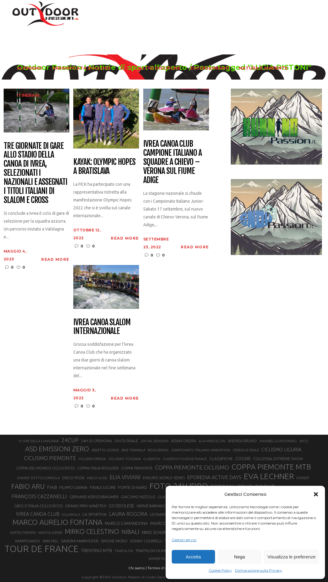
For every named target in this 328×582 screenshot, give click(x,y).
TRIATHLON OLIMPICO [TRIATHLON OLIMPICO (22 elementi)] (154, 551)
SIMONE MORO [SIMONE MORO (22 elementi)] (114, 541)
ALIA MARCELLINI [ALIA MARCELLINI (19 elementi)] (212, 441)
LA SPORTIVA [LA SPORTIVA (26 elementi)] (94, 514)
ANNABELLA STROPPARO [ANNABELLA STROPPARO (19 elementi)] (278, 441)
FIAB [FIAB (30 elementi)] (52, 487)
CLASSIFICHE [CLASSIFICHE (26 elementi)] (221, 458)
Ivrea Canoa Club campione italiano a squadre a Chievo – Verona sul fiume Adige (172, 162)
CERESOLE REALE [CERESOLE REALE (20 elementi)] (246, 450)
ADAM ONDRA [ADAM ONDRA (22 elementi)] (183, 441)
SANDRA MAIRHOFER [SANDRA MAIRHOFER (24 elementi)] (79, 541)
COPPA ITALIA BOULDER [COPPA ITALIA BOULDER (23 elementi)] (98, 468)
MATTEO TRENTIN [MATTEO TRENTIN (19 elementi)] (23, 533)
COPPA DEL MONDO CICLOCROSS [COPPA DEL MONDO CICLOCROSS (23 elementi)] (45, 468)
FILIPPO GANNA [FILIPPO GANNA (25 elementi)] (73, 487)
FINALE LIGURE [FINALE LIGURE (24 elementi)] (103, 487)
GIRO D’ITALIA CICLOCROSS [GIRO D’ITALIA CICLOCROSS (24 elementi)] (38, 506)
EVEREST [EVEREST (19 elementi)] (303, 478)
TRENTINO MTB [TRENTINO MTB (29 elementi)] (96, 550)
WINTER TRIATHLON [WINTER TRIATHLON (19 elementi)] (163, 559)
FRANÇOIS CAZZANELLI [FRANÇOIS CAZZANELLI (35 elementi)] (39, 496)
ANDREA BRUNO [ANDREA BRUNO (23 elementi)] (242, 441)
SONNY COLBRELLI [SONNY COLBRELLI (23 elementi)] (146, 541)
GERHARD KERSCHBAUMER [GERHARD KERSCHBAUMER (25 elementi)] (93, 497)
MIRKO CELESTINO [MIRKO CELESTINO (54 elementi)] (92, 531)
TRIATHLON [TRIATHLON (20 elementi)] (123, 551)
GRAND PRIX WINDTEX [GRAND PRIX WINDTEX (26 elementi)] (85, 505)
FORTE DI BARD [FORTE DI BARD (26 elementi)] (132, 487)
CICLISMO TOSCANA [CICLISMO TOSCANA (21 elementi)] (124, 459)
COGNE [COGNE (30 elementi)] (243, 458)
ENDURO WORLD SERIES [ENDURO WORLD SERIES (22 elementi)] (164, 478)
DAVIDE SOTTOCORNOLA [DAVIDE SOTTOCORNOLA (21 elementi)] (38, 478)
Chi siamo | (137, 568)
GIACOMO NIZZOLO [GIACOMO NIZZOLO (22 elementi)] (138, 497)
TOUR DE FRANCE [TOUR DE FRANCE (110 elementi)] (41, 549)
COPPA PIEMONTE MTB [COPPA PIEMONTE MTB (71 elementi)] (271, 467)
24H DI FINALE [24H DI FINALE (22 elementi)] (126, 441)
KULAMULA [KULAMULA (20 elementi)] (71, 514)
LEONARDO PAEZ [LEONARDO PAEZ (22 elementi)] (165, 514)
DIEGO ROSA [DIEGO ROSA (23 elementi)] (73, 478)
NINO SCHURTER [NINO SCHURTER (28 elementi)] (158, 532)
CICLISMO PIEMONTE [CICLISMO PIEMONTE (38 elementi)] (50, 458)
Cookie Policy (220, 570)
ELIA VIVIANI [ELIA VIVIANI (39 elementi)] (125, 477)
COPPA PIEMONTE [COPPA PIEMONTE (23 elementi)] (137, 468)
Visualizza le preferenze (291, 556)
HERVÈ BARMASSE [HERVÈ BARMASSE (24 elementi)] (153, 506)
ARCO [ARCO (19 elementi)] (303, 441)
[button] (316, 494)
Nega (239, 556)
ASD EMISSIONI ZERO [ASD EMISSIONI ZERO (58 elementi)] (57, 449)
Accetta (193, 556)
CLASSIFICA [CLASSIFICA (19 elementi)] (151, 459)
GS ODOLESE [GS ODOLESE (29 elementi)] (121, 505)
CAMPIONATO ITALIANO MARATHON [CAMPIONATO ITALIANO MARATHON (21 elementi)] (200, 450)
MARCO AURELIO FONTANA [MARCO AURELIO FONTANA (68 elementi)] (57, 522)
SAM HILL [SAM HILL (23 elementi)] (50, 541)
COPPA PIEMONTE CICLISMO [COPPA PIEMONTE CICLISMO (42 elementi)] (192, 467)
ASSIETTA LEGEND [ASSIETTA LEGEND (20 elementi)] (105, 450)
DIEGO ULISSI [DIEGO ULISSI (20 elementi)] (97, 478)
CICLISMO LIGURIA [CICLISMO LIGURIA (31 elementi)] (281, 449)
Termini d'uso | (159, 568)
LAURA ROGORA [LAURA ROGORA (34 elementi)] (128, 514)
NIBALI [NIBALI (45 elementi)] (130, 531)
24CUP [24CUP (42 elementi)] (69, 440)
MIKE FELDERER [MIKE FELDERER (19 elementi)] (50, 533)
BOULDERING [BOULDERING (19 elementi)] (158, 450)
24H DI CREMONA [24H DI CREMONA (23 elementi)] (96, 441)
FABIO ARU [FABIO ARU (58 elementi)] (28, 486)
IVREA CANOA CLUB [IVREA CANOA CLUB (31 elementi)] (38, 514)
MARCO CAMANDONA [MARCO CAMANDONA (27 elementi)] (126, 523)
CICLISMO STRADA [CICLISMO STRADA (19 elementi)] (92, 459)
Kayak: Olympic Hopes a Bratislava (104, 167)
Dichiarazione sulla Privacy (258, 570)
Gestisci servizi (184, 540)
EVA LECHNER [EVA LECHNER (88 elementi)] (269, 476)
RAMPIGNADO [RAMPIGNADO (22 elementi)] (27, 541)
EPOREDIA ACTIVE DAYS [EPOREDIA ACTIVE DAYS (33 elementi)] (214, 477)
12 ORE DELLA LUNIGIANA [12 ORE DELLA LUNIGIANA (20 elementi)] (38, 441)
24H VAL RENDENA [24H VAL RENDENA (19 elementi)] (155, 441)
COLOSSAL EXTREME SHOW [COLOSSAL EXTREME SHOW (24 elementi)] (278, 458)
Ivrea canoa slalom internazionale (102, 327)
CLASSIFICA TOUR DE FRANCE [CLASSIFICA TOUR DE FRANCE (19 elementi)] (185, 459)
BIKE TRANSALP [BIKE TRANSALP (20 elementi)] (133, 450)
